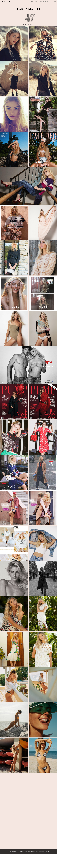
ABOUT (53, 2)
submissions (43, 2)
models (34, 2)
